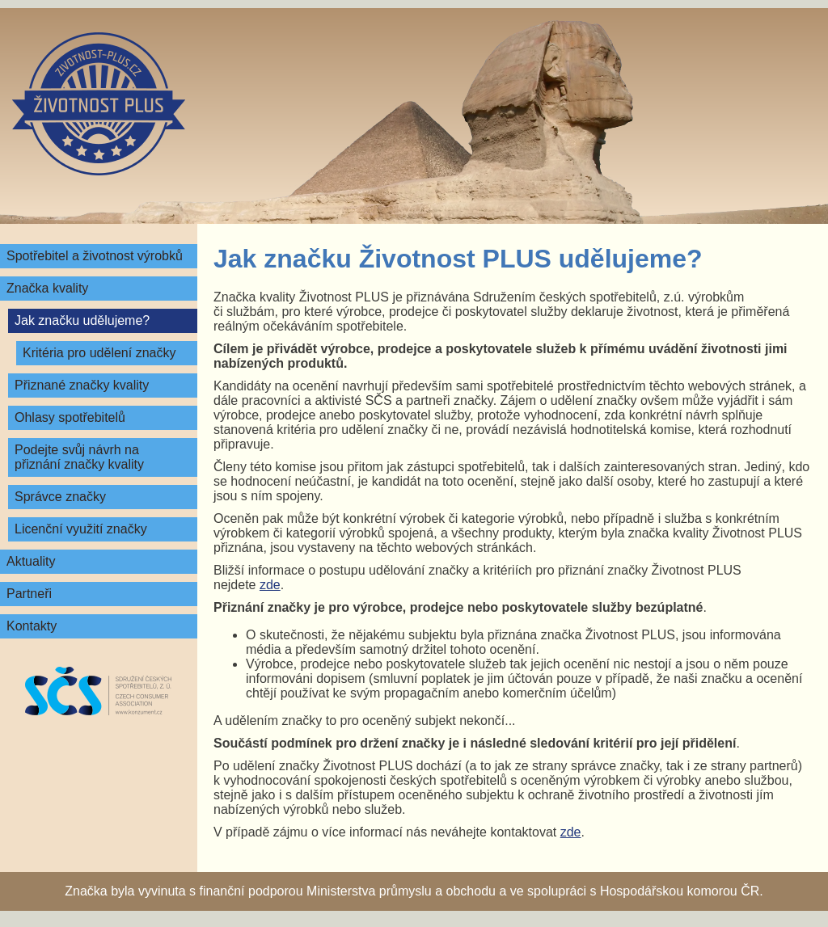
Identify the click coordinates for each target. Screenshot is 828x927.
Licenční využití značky (81, 529)
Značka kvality (47, 288)
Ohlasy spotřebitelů (70, 417)
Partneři (29, 593)
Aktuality (30, 561)
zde (270, 585)
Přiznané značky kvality (82, 385)
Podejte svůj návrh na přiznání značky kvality (79, 457)
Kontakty (31, 626)
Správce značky (60, 497)
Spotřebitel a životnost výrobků (94, 256)
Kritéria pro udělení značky (99, 353)
